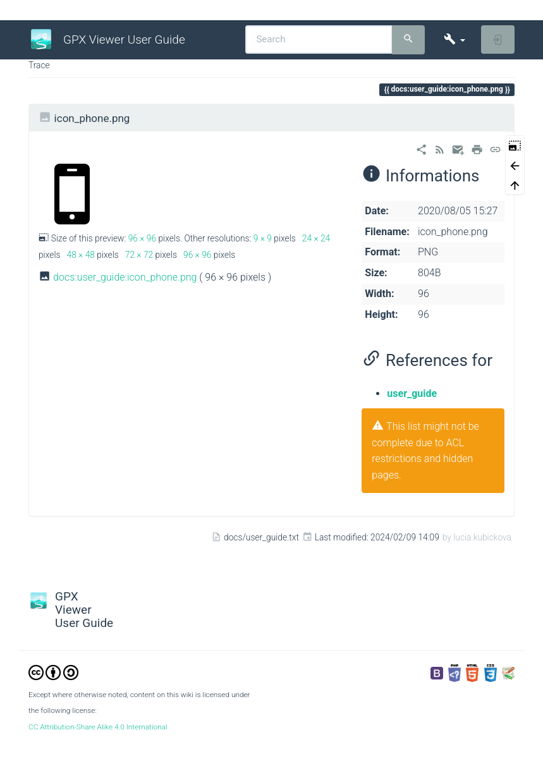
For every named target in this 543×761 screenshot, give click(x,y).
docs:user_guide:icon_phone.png (125, 277)
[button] (454, 39)
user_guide (412, 393)
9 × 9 (262, 238)
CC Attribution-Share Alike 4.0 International (98, 726)
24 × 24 (316, 238)
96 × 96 (142, 238)
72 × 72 (139, 255)
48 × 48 (81, 255)
